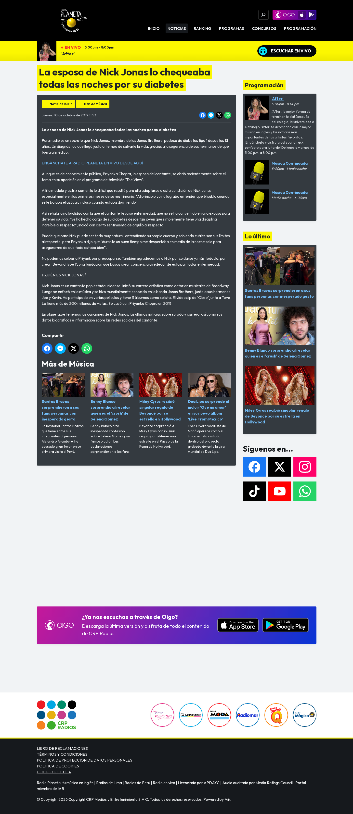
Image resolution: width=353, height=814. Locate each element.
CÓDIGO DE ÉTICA (54, 771)
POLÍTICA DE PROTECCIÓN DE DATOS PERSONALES (84, 760)
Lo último (257, 236)
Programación (300, 28)
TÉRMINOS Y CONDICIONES (62, 754)
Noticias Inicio (61, 104)
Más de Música (95, 104)
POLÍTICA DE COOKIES (58, 766)
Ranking (202, 28)
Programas (231, 28)
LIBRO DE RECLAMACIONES (62, 748)
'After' (68, 54)
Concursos (264, 28)
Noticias (177, 28)
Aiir (227, 799)
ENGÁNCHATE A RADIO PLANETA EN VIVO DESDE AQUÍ (92, 162)
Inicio (154, 28)
